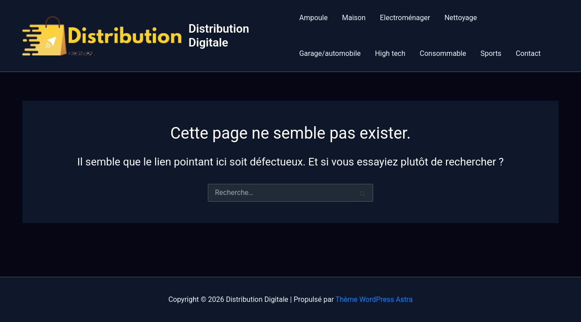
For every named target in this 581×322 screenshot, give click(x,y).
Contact (528, 53)
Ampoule (313, 17)
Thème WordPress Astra (374, 299)
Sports (490, 53)
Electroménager (405, 17)
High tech (390, 53)
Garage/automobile (330, 53)
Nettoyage (460, 17)
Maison (354, 17)
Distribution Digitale (219, 35)
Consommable (443, 53)
